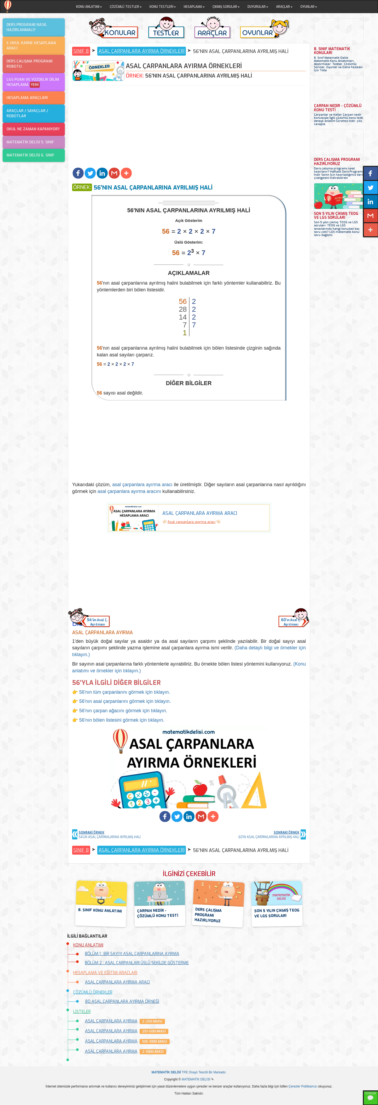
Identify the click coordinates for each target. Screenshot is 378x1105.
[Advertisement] (189, 127)
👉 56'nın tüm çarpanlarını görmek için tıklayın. (121, 692)
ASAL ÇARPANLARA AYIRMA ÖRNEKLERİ (142, 51)
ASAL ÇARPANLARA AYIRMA (111, 1021)
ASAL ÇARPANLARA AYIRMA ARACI (117, 982)
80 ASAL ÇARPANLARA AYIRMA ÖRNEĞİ (122, 1001)
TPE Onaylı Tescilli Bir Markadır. (189, 1072)
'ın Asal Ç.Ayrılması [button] (291, 622)
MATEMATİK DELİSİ (196, 1079)
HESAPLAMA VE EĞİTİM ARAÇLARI (105, 972)
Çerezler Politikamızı (303, 1086)
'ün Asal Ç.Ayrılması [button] (97, 622)
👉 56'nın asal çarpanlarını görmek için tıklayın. (121, 701)
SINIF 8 (81, 51)
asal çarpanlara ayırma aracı (142, 484)
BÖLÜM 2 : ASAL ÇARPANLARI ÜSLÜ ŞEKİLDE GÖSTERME (137, 963)
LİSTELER (82, 1011)
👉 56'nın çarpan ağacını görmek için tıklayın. (119, 710)
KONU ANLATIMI (88, 945)
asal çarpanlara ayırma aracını (129, 491)
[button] (78, 173)
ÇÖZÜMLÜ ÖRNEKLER (92, 992)
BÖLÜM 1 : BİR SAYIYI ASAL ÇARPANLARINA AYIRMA (132, 953)
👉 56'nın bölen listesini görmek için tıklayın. (118, 720)
